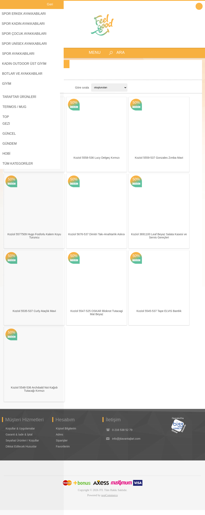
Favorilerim (63, 451)
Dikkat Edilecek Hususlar (21, 451)
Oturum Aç (199, 6)
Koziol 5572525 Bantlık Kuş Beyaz (34, 159)
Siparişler (61, 445)
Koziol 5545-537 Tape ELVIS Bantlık (162, 315)
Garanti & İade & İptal (19, 439)
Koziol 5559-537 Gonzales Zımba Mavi (162, 159)
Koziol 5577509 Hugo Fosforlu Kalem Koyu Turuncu (35, 238)
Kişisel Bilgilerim (66, 433)
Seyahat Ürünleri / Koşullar (22, 445)
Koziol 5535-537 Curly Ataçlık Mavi (34, 315)
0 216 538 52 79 (122, 434)
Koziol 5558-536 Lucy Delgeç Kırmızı (98, 159)
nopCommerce (109, 500)
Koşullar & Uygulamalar (20, 433)
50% (11, 103)
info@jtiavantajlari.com (126, 443)
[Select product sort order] (109, 87)
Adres (59, 439)
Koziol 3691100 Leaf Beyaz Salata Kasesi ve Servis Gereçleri (162, 238)
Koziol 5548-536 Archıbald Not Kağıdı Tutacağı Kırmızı (35, 394)
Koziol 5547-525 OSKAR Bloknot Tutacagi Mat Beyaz (99, 316)
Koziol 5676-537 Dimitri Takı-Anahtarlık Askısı (98, 237)
